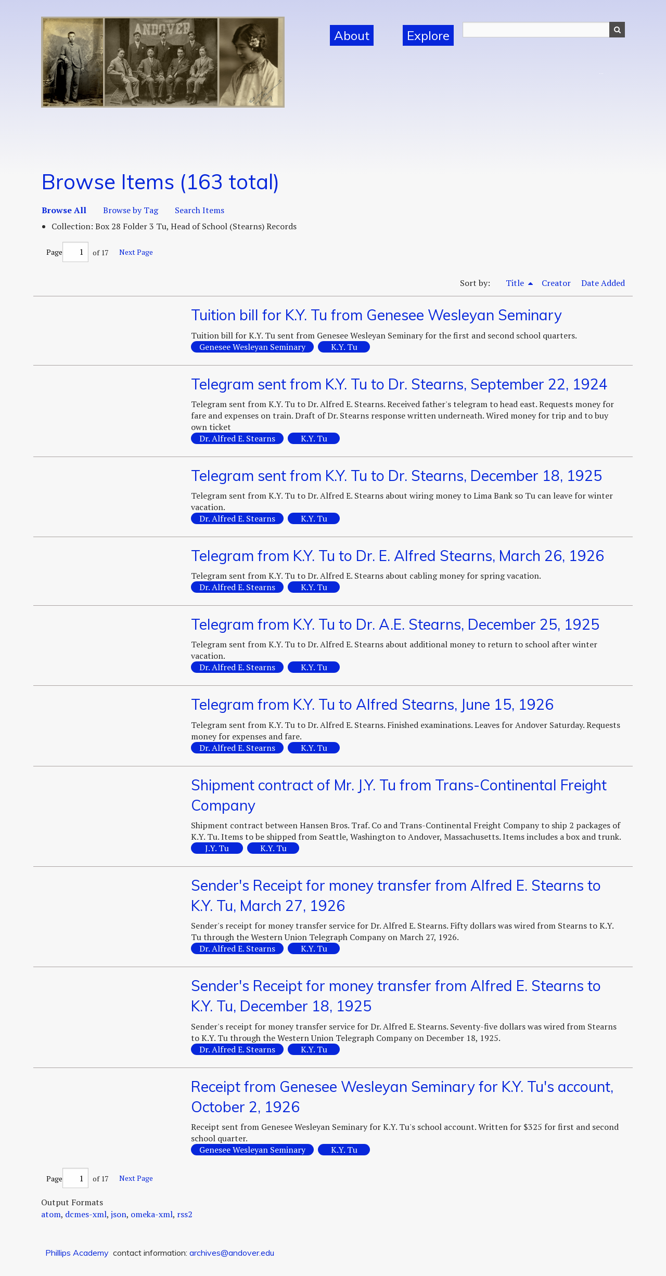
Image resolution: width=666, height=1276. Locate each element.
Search (617, 29)
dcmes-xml (86, 1214)
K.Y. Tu (344, 347)
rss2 (185, 1214)
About (351, 35)
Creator (556, 283)
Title (516, 283)
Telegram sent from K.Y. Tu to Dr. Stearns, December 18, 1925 (396, 475)
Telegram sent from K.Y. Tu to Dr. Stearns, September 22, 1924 (399, 384)
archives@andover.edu (231, 1252)
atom (51, 1214)
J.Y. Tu (217, 848)
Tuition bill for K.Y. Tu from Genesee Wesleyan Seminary (376, 315)
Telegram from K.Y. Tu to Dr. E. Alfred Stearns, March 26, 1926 (397, 555)
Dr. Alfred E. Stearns (237, 438)
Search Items (199, 210)
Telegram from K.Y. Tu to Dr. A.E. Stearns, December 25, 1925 (395, 624)
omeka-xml (152, 1214)
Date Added (603, 283)
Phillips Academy (77, 1252)
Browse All (64, 210)
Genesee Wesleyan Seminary (252, 347)
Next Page (136, 252)
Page (67, 252)
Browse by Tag (130, 210)
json (118, 1214)
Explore (428, 35)
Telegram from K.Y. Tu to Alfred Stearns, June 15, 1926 (372, 704)
